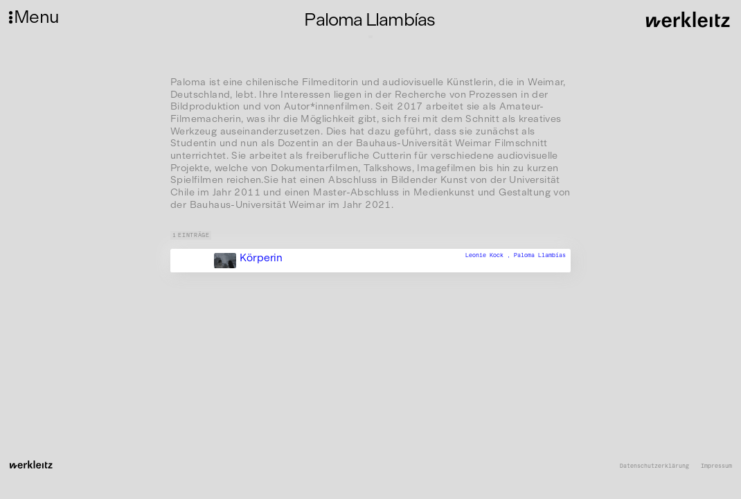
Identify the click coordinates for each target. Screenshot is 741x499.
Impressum (716, 466)
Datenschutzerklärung (654, 466)
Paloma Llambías (540, 255)
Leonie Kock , (489, 255)
